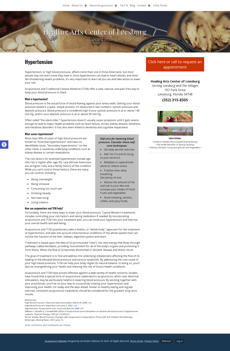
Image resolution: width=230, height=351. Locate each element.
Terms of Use (136, 341)
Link (90, 302)
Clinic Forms (160, 5)
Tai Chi (124, 5)
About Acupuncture (101, 5)
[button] (4, 144)
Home (66, 5)
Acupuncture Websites (56, 341)
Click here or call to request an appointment (175, 64)
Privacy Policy (151, 341)
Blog (132, 5)
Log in (179, 341)
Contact (141, 5)
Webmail (166, 341)
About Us (77, 5)
